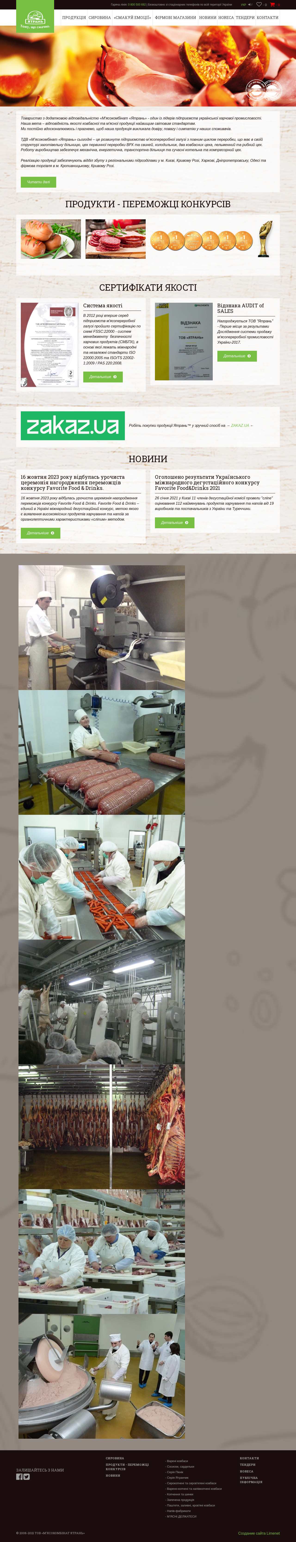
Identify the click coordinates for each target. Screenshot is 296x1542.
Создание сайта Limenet (259, 1533)
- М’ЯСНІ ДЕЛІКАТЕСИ (180, 1516)
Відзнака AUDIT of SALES (240, 308)
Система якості (103, 305)
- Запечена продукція (179, 1500)
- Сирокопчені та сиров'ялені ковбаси (190, 1483)
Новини (207, 17)
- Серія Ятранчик (176, 1477)
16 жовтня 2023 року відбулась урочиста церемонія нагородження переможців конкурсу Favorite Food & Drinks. (73, 482)
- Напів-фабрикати (178, 1511)
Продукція (74, 17)
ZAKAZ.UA (240, 425)
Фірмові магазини (175, 17)
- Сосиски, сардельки (179, 1466)
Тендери (245, 17)
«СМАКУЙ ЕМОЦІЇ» (132, 17)
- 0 (261, 5)
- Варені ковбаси (176, 1461)
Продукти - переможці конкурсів (148, 204)
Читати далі (38, 182)
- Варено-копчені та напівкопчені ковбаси (193, 1488)
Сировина (100, 17)
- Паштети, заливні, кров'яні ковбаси (190, 1505)
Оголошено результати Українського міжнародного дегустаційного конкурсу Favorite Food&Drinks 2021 (207, 482)
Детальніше (103, 377)
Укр (243, 4)
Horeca (226, 17)
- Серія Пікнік (174, 1472)
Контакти (267, 17)
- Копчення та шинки (179, 1494)
